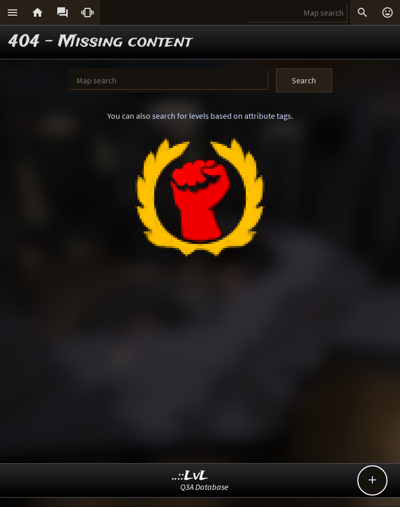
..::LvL (190, 476)
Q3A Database (204, 486)
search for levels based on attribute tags (221, 115)
